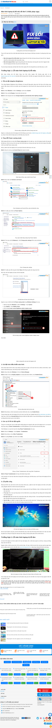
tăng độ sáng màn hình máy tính (8, 75)
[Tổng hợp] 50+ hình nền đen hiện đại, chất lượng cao (17, 626)
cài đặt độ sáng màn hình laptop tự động (40, 132)
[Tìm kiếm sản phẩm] (28, 1)
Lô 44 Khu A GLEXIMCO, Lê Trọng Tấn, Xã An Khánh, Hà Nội (32, 670)
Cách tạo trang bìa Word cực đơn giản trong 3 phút (16, 630)
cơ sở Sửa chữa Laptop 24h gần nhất (32, 582)
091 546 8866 (21, 708)
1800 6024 (45, 690)
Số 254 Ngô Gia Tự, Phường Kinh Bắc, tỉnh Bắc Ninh (45, 678)
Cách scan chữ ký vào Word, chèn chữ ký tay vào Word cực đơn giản (20, 634)
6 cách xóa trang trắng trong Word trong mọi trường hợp (17, 622)
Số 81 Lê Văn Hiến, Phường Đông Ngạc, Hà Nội (44, 669)
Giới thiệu (3, 689)
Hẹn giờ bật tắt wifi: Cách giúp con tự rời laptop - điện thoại (6, 594)
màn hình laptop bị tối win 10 (8, 586)
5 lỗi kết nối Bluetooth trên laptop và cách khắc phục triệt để (31, 594)
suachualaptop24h (40, 704)
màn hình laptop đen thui (25, 546)
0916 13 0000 (46, 699)
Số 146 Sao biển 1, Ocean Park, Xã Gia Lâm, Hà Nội (5, 669)
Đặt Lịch (10, 682)
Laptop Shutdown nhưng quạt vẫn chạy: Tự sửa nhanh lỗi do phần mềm (45, 594)
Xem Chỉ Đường (4, 682)
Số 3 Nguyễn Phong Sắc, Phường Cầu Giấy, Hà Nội (18, 678)
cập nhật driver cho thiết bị (45, 414)
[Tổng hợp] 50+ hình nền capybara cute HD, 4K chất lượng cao (19, 638)
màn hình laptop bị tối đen (19, 586)
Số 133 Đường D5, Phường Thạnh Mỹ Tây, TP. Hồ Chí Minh (6, 679)
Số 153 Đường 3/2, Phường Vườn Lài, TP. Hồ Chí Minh (31, 678)
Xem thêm (2, 690)
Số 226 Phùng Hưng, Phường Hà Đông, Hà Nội (19, 669)
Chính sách (3, 695)
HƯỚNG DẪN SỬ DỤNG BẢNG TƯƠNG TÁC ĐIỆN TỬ (18, 593)
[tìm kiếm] (23, 1)
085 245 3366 (46, 694)
